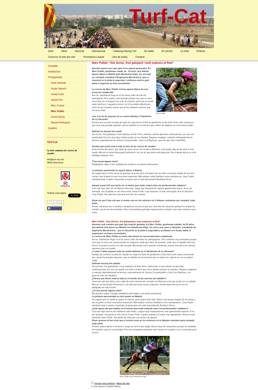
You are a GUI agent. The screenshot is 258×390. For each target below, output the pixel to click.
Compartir (54, 208)
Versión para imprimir (103, 383)
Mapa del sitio (123, 383)
